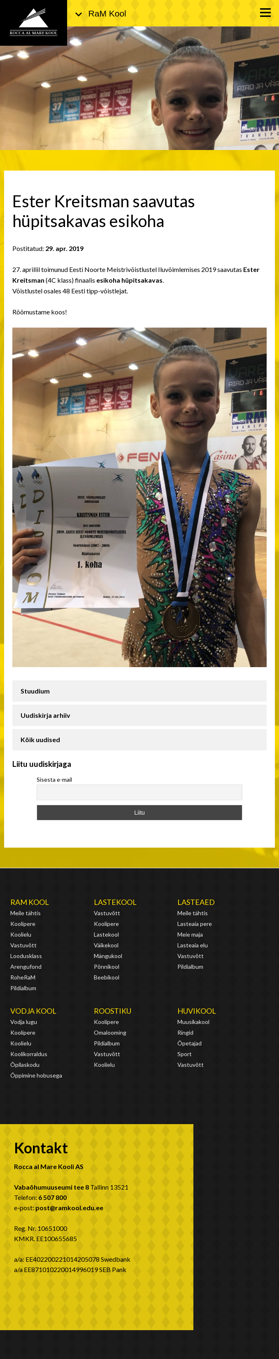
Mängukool (108, 955)
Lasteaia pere (194, 923)
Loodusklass (26, 955)
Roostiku (112, 1010)
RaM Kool (29, 902)
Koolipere (22, 923)
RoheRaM (22, 977)
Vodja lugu (23, 1021)
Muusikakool (193, 1021)
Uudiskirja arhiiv (45, 715)
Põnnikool (106, 966)
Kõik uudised (40, 739)
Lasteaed (196, 902)
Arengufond (26, 966)
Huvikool (196, 1010)
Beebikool (106, 977)
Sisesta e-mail (54, 779)
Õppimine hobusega (36, 1075)
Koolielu (20, 934)
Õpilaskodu (25, 1064)
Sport (184, 1053)
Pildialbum (23, 987)
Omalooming (110, 1032)
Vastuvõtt (23, 945)
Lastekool (115, 902)
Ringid (185, 1032)
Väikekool (106, 945)
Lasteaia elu (192, 945)
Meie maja (190, 934)
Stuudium (35, 691)
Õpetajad (189, 1043)
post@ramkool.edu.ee (69, 1207)
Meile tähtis (25, 912)
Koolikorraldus (28, 1053)
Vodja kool (33, 1010)
